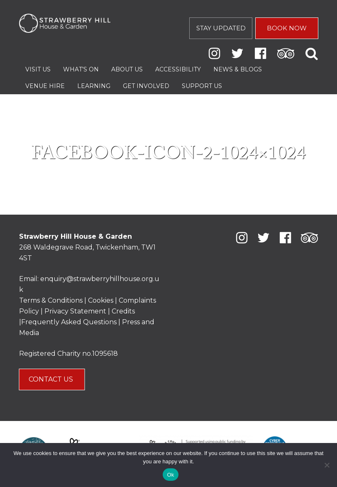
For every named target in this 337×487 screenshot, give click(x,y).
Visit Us (38, 69)
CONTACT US (52, 379)
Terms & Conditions (51, 300)
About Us (127, 69)
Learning (93, 86)
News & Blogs (237, 69)
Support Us (202, 86)
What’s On (81, 69)
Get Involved (146, 86)
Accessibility (178, 69)
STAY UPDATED (221, 28)
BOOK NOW (287, 28)
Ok (170, 475)
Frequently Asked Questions (69, 322)
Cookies (101, 300)
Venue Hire (45, 86)
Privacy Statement (75, 311)
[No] (326, 465)
